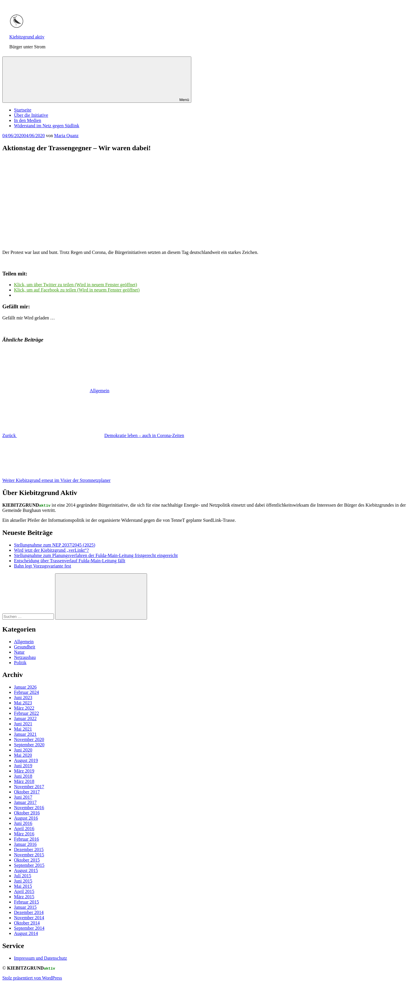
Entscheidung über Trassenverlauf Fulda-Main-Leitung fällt (69, 560)
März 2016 (24, 833)
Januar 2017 (25, 802)
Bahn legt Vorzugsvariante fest (42, 565)
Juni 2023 (23, 697)
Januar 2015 (25, 907)
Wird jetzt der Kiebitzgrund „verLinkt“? (51, 550)
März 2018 (24, 781)
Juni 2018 (23, 776)
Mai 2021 (23, 728)
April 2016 (24, 828)
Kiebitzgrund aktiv (26, 36)
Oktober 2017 (27, 791)
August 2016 (26, 818)
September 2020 (29, 744)
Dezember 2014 (29, 912)
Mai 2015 (23, 886)
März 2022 (24, 708)
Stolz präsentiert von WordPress (32, 977)
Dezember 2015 (29, 849)
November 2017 (29, 786)
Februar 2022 (26, 713)
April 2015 (24, 891)
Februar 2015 (26, 901)
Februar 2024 (26, 692)
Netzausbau (25, 657)
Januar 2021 (25, 734)
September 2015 (29, 865)
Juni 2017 (23, 797)
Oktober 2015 (27, 860)
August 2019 (26, 760)
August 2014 (26, 933)
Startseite (22, 109)
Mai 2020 (23, 755)
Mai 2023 (23, 702)
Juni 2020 (23, 749)
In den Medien (27, 120)
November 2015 (29, 854)
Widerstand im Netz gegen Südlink (46, 125)
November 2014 (29, 917)
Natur (19, 652)
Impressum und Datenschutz (40, 958)
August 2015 (26, 870)
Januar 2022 (25, 718)
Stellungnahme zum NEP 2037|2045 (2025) (54, 544)
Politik (20, 662)
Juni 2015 (23, 880)
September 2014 (29, 928)
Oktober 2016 (27, 812)
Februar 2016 (26, 839)
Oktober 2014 (27, 922)
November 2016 (29, 807)
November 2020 (29, 739)
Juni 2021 (23, 723)
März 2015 (24, 896)
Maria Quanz (66, 135)
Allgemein (99, 390)
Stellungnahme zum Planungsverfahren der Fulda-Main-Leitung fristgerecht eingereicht (96, 555)
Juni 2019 (23, 765)
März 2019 (24, 770)
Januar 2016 (25, 844)
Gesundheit (24, 646)
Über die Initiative (31, 115)
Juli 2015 (22, 875)
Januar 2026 (25, 687)
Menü (97, 79)
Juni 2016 (23, 823)
